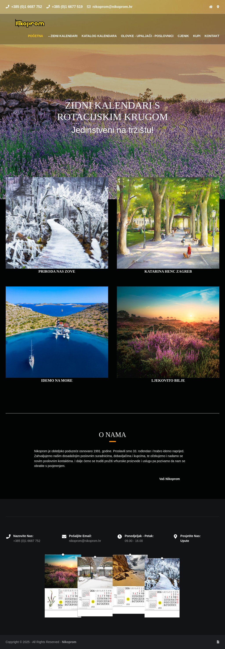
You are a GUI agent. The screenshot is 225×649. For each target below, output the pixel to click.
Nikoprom (69, 642)
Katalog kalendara (99, 36)
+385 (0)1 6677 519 (64, 7)
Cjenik (183, 36)
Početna (35, 36)
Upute (184, 541)
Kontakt (212, 36)
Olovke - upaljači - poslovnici (147, 36)
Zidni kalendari (64, 36)
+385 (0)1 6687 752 (24, 7)
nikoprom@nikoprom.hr (109, 7)
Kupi (196, 36)
